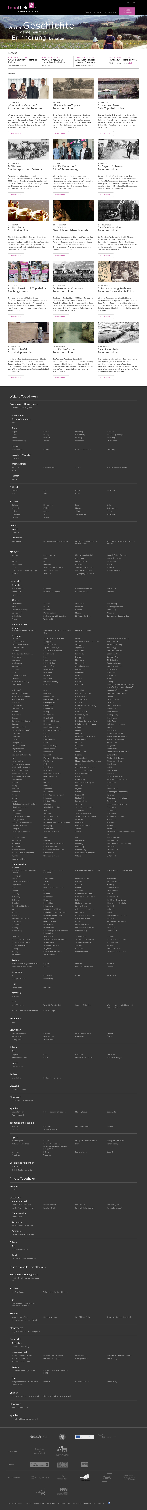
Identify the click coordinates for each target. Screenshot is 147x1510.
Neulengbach (48, 770)
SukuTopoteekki (18, 1292)
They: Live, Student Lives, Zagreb (24, 1320)
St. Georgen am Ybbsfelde (85, 816)
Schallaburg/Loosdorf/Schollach (24, 804)
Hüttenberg (111, 610)
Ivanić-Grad (79, 558)
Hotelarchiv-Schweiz (19, 1057)
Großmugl (111, 702)
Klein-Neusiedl (49, 739)
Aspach (46, 881)
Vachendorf (79, 441)
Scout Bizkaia (112, 1112)
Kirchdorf (15, 903)
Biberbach (16, 660)
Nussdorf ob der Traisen (21, 776)
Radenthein (16, 616)
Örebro (110, 1036)
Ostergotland (17, 1039)
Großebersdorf (17, 702)
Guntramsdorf (17, 709)
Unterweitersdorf (114, 948)
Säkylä (77, 511)
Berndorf (78, 657)
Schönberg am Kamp (20, 807)
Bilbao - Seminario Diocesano (55, 1112)
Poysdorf (78, 789)
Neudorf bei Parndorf (51, 592)
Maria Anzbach (81, 758)
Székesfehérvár (81, 1152)
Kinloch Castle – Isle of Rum (22, 1170)
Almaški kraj (16, 1078)
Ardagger (79, 644)
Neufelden (16, 915)
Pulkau (14, 795)
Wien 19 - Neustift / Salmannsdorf (25, 1010)
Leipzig (14, 479)
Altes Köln (15, 458)
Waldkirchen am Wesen (52, 951)
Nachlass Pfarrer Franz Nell (22, 1225)
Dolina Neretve (49, 555)
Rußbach (46, 967)
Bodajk (46, 1141)
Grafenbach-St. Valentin (21, 696)
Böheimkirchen (49, 663)
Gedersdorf (16, 690)
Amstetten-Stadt (49, 644)
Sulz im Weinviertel (82, 826)
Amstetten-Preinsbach (20, 644)
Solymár (46, 1152)
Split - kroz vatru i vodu (84, 567)
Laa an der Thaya (50, 745)
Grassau (15, 435)
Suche (28, 1503)
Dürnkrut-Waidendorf (115, 666)
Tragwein (47, 948)
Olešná (110, 1126)
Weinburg (79, 843)
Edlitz (14, 672)
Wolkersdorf (48, 853)
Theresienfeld (48, 829)
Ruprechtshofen (81, 801)
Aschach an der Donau (20, 881)
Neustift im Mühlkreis (20, 918)
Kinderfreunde (17, 1385)
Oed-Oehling (17, 779)
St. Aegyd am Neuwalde (21, 816)
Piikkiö (14, 511)
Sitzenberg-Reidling (83, 813)
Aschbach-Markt (18, 648)
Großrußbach (17, 705)
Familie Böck (80, 1205)
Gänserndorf (17, 684)
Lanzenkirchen (49, 749)
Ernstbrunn (111, 675)
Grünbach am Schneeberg (85, 705)
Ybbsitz (78, 856)
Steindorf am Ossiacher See (118, 616)
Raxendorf (111, 795)
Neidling (110, 767)
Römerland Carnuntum (84, 630)
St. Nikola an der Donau (116, 939)
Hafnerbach (111, 709)
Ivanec (45, 558)
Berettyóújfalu (17, 1141)
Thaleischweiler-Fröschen (117, 467)
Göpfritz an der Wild (83, 693)
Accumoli (15, 532)
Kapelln (78, 730)
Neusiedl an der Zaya (20, 773)
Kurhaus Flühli (17, 1066)
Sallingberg (111, 801)
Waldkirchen (112, 441)
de (128, 2)
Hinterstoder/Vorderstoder (85, 897)
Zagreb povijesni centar (84, 573)
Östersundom (112, 508)
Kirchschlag (48, 903)
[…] (28, 65)
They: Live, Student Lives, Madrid (25, 1419)
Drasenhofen (48, 666)
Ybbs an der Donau (51, 856)
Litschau (78, 755)
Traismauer (111, 829)
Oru (13, 493)
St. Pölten (79, 819)
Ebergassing (48, 669)
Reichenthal (112, 927)
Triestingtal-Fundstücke (21, 832)
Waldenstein (80, 840)
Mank (14, 758)
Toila (45, 493)
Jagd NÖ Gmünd (81, 1355)
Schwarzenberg (81, 936)
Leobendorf (16, 752)
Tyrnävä (15, 517)
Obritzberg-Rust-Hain (115, 776)
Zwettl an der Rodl (50, 955)
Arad (13, 1022)
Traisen (78, 829)
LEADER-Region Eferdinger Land (119, 870)
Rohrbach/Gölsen (50, 801)
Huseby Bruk (17, 1036)
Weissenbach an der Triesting (119, 843)
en (134, 2)
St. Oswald (47, 819)
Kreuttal (78, 742)
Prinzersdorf (48, 792)
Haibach (46, 894)
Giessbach (111, 1054)
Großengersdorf (49, 702)
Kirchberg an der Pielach (85, 736)
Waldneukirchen (81, 951)
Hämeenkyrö (48, 505)
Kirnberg (15, 739)
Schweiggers (112, 810)
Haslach (110, 894)
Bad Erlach (79, 651)
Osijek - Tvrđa (17, 564)
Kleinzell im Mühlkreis (20, 906)
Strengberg (47, 826)
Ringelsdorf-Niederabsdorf (117, 798)
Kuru (77, 505)
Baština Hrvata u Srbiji (52, 1078)
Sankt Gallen (112, 975)
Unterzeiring (48, 978)
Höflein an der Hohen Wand (86, 721)
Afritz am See (17, 603)
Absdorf (15, 638)
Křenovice (47, 1126)
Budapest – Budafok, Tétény (86, 1141)
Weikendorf (16, 843)
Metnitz (78, 613)
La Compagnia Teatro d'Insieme (55, 541)
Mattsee (78, 963)
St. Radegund (112, 942)
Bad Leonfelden (113, 881)
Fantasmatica (17, 541)
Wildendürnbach (18, 850)
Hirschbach (79, 718)
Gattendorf (111, 589)
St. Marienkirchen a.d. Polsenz (55, 939)
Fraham (78, 887)
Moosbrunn (111, 764)
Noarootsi (111, 490)
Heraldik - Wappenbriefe (53, 1355)
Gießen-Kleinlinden (83, 449)
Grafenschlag (48, 696)
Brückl (14, 607)
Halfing (46, 435)
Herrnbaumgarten (82, 715)
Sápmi (109, 511)
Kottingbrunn (17, 742)
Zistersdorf (111, 856)
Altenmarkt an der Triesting (118, 638)
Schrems (46, 810)
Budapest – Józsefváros (116, 1141)
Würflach (110, 853)
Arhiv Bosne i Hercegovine (22, 407)
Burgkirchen (16, 884)
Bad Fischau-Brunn (114, 651)
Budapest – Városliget (20, 1144)
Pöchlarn (78, 785)
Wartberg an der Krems (116, 951)
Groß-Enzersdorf (18, 699)
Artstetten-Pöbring (114, 644)
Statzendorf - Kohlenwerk (22, 822)
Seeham (110, 967)
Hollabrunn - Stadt (19, 727)
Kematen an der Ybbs (115, 733)
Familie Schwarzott (114, 1208)
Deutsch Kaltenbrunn (83, 589)
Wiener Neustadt (50, 846)
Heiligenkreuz (48, 715)
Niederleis (111, 773)
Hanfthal (15, 712)
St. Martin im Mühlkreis (84, 939)
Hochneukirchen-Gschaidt (22, 721)
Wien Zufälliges (49, 1010)
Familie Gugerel (113, 1205)
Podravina (47, 564)
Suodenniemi (80, 514)
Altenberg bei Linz (82, 878)
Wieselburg (79, 846)
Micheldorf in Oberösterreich (55, 912)
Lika (44, 561)
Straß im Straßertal (19, 826)
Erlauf (77, 675)
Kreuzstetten (112, 742)
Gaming (110, 681)
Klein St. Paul (17, 613)
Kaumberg (47, 733)
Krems (45, 742)
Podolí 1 (15, 1129)
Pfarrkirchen (48, 924)
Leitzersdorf (112, 749)
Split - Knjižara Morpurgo (53, 567)
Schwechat (79, 810)
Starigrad (110, 567)
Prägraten (47, 987)
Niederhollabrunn (82, 773)
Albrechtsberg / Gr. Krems (53, 638)
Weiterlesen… (16, 133)
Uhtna (77, 493)
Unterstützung (15, 1503)
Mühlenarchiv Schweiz (84, 1057)
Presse (101, 1503)
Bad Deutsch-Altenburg (52, 651)
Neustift (46, 438)
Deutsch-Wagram (114, 663)
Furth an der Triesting (20, 681)
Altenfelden (111, 878)
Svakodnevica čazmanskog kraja (24, 570)
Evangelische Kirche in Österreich (25, 1382)
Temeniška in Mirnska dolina (23, 1100)
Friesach (46, 610)
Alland (77, 638)
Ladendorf (79, 745)
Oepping (78, 921)
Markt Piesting (17, 761)
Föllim (109, 678)
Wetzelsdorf (16, 846)
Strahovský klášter (50, 1129)
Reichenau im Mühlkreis (84, 927)
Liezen (77, 975)
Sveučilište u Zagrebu (83, 570)
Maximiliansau (49, 467)
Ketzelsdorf (16, 736)
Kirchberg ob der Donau (116, 900)
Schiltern (78, 804)
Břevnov (15, 1126)
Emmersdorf (80, 672)
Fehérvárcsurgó (113, 1144)
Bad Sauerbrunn (18, 589)
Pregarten (111, 924)
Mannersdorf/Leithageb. (53, 758)
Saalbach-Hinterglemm (84, 967)
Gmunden (79, 891)
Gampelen (79, 1054)
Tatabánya (16, 1155)
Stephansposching (19, 441)
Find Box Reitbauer (82, 1382)
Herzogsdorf (48, 897)
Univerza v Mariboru (20, 1407)
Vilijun (14, 1190)
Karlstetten (111, 730)
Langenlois (111, 745)
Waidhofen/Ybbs (113, 837)
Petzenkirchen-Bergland (84, 782)
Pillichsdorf (47, 785)
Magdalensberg (49, 613)
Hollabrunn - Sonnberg (116, 724)
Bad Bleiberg (112, 603)
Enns (13, 887)
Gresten (110, 696)
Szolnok (110, 1152)
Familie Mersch (18, 1217)
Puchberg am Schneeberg (117, 792)
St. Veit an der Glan (82, 616)
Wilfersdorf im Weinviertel (53, 850)
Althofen (46, 603)
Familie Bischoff (49, 1205)
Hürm (109, 727)
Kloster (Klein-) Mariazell (116, 739)
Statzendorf (111, 819)
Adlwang (15, 878)
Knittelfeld (47, 975)
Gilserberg (111, 449)
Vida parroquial (18, 1115)
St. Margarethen (18, 819)
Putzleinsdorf (48, 927)
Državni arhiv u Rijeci (20, 1317)
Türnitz (78, 832)
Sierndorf (47, 813)
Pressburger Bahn (19, 1089)
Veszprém (47, 1155)
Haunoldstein (112, 712)
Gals (45, 1054)
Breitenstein (80, 663)
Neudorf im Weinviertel (21, 770)
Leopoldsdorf (80, 752)
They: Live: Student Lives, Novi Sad (57, 1396)
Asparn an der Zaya (51, 648)
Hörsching (47, 900)
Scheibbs (47, 804)
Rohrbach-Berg (81, 931)
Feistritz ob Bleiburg (19, 610)
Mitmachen (109, 12)
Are (44, 490)
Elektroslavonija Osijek (84, 555)
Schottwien (111, 807)
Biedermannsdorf (50, 660)
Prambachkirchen (82, 924)
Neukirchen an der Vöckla (85, 915)
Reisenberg (47, 798)
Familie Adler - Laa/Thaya (22, 1205)
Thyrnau (46, 441)
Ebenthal (15, 669)
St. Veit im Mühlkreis (51, 945)
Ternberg (110, 945)
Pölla (109, 785)
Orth (45, 779)
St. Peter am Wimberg (83, 942)
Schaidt (78, 467)
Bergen (14, 431)
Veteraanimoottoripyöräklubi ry (55, 1292)
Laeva (77, 490)
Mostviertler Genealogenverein (24, 630)
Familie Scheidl (49, 1208)
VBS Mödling (112, 1358)
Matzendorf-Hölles (114, 761)
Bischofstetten (112, 660)
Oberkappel (16, 921)
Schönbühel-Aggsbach (52, 807)
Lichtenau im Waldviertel (21, 755)
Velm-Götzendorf (18, 837)
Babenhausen (17, 449)
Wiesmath (111, 846)
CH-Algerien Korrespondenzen (24, 1258)
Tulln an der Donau (51, 832)
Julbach (78, 900)
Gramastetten (112, 891)
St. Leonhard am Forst (115, 816)
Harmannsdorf (81, 712)
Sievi (45, 514)
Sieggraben (16, 595)
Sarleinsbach (112, 931)
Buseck (46, 449)
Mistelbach (79, 764)
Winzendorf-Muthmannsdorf (23, 853)
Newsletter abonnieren (84, 1503)
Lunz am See (112, 755)
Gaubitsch (79, 684)
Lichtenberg (112, 909)
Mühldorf (111, 613)
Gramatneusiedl (81, 696)
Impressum (39, 1503)
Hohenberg (16, 724)
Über (87, 12)
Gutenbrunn (48, 709)
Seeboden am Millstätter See (54, 616)
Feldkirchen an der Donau (53, 887)
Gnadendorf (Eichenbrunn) (117, 690)
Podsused (79, 564)
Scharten (15, 936)
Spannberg (111, 813)
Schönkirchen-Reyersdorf (85, 807)
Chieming (79, 431)
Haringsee (47, 712)
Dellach (46, 607)
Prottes (78, 792)
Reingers (15, 798)
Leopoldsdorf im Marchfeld (118, 752)
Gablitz (78, 681)
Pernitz (46, 782)
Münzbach (79, 912)
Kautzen (78, 733)
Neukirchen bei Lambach (117, 915)
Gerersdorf (79, 690)
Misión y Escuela (81, 1112)
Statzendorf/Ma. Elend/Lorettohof (56, 822)
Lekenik (14, 561)
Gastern (46, 684)
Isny (13, 423)
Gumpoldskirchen (114, 705)
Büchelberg (16, 467)
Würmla (15, 856)
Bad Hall (78, 881)
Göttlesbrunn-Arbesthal (116, 693)
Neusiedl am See (82, 592)
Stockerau (111, 822)
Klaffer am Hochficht (83, 903)
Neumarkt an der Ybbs (84, 770)
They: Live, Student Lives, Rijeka (119, 1317)
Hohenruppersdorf (50, 724)
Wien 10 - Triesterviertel (52, 1005)
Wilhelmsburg (80, 850)
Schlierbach (48, 936)
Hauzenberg (80, 435)
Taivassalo (111, 514)
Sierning (110, 936)
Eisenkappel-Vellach (115, 607)
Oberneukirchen (49, 921)
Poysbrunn (47, 789)
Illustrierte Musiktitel (20, 1249)
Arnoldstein (79, 603)
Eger (77, 1144)
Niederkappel (48, 918)
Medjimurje (111, 561)
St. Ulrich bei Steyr (19, 945)
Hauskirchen (16, 715)
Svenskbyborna (49, 1039)
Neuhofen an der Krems (53, 915)
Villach (14, 619)
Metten (14, 438)
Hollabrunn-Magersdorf (52, 727)
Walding (15, 951)
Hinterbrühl (48, 718)
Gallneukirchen (113, 887)
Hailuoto (15, 505)
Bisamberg (79, 660)
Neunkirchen (112, 770)
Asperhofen (79, 648)
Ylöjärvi (46, 517)
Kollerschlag (48, 906)
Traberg (15, 948)
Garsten (15, 891)
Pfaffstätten (111, 782)
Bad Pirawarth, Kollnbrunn (22, 654)
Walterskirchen (113, 840)
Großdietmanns (113, 699)
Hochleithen (112, 718)
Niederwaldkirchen (82, 918)
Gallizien (78, 610)
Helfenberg (16, 897)
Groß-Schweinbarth (51, 699)
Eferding (110, 884)
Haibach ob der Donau (84, 894)
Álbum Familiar (18, 1112)
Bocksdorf (47, 589)
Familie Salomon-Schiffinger (23, 1208)
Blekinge (46, 1033)
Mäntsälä (15, 508)
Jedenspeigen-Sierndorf (52, 730)
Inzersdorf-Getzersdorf (21, 730)
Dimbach (78, 884)
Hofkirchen (16, 900)
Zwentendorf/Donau (19, 859)
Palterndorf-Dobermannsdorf (118, 779)
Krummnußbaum (18, 745)
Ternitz (110, 826)
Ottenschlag (80, 779)
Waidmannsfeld (18, 840)
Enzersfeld (111, 672)
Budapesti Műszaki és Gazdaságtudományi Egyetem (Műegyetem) (55, 1146)
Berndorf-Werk (113, 657)
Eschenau (15, 678)
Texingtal (15, 829)
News (96, 12)
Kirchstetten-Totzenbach (117, 736)
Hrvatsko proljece (50, 1317)
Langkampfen (17, 987)
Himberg (15, 718)
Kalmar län (79, 1036)
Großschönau (48, 705)
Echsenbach (112, 669)
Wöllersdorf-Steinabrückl (85, 853)
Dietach (46, 884)
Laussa (14, 909)
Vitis (77, 837)
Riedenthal (79, 798)
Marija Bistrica (81, 561)
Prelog (109, 564)
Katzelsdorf (16, 733)
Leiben (78, 749)
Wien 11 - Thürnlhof (83, 1005)
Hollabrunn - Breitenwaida (85, 724)
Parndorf (110, 592)
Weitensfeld (48, 619)
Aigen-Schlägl (48, 878)
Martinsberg (48, 761)
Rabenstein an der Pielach (53, 795)
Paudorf (15, 782)
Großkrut (78, 702)
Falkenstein (47, 678)
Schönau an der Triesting (117, 804)
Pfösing (14, 785)
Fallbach (78, 678)
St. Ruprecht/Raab (19, 978)
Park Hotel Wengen (114, 1057)
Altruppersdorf (49, 641)
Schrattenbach (17, 810)
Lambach (110, 906)
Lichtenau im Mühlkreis (84, 909)
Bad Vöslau (79, 654)
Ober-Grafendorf (50, 776)
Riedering (111, 438)
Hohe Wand (111, 721)
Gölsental (47, 693)
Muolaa (78, 508)
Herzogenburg (112, 715)
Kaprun (46, 963)
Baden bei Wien (113, 654)
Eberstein (79, 607)
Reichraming (17, 931)
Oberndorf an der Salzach (22, 967)
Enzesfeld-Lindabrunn (20, 675)
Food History (112, 1382)
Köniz (45, 1057)
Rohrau (14, 801)
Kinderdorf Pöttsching (20, 1346)
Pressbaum (16, 792)
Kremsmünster (81, 906)
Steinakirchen (80, 822)
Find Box (46, 1382)
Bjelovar (15, 555)
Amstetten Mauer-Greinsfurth (87, 641)
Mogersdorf (16, 592)
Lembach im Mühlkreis (52, 909)
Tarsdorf (78, 945)
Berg (45, 657)
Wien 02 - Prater (18, 1005)
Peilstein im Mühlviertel (116, 921)
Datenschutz (64, 1503)
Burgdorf (15, 1054)
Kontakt (51, 1503)
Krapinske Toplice (114, 558)
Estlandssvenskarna (83, 1033)
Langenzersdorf (18, 749)
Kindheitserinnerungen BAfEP (23, 1370)
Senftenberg (16, 813)
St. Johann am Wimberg (21, 939)
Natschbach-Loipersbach (85, 767)
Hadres (78, 709)
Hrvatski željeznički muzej (117, 555)
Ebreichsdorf (80, 669)
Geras (45, 690)
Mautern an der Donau (21, 764)
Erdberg (46, 675)
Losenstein (16, 912)
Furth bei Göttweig (50, 681)
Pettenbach (16, 924)
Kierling (46, 736)
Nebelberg (111, 912)
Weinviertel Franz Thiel (21, 1361)
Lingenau (15, 996)
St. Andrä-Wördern (50, 816)
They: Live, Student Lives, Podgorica (26, 1331)
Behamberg (16, 657)
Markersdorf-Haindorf (115, 758)
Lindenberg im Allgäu (115, 435)
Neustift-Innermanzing (52, 773)
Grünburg (15, 894)
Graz (13, 975)
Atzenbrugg (111, 648)
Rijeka (14, 567)
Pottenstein (16, 789)
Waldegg (46, 840)
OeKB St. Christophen (52, 1358)
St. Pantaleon (48, 942)
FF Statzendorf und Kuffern (22, 1355)
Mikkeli (46, 508)
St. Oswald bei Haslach (21, 942)
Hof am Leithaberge (51, 721)
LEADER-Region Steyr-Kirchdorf (87, 870)
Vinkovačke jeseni (114, 570)
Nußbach (110, 918)
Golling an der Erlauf (20, 693)
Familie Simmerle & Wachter (23, 1234)
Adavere (15, 490)
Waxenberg (16, 955)
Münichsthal (48, 767)
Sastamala (16, 514)
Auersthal (15, 651)
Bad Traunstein (49, 654)
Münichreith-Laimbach (21, 767)
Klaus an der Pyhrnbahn (116, 903)
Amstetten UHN (113, 641)
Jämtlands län (48, 1036)
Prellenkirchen (113, 789)
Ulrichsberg (79, 948)
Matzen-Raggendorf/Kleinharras (88, 761)
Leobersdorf (48, 752)
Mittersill (110, 963)
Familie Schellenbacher (84, 1208)
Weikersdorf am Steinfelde (53, 843)
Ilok (13, 558)
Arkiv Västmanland (19, 1033)
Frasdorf (110, 431)
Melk (45, 764)
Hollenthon (79, 727)
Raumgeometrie (81, 1358)
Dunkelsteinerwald (82, 666)
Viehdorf (46, 837)
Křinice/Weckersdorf (83, 1126)
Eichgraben (47, 672)
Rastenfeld (79, 795)
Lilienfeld (47, 755)
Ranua (45, 511)
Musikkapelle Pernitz (20, 1358)
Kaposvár (15, 1152)
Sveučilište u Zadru (82, 1317)
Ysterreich (47, 573)
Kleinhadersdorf (81, 739)
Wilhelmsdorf (112, 850)
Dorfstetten (16, 666)
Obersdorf (79, 776)
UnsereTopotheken (127, 11)
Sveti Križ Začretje (50, 570)
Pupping (15, 927)
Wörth (14, 470)
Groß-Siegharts (81, 699)
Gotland (110, 1033)
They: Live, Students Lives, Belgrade (26, 1396)
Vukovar (15, 573)
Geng (45, 891)
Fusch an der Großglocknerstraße (25, 963)
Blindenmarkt (17, 663)
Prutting (78, 438)
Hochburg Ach (112, 897)
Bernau (46, 431)
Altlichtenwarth (18, 641)
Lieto (109, 505)
